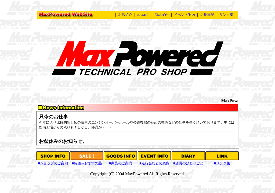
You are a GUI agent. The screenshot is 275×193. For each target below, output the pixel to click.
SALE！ (143, 15)
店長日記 (207, 15)
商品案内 (162, 15)
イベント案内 (184, 15)
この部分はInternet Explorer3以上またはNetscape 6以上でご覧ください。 (137, 128)
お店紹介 (125, 15)
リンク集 (226, 15)
